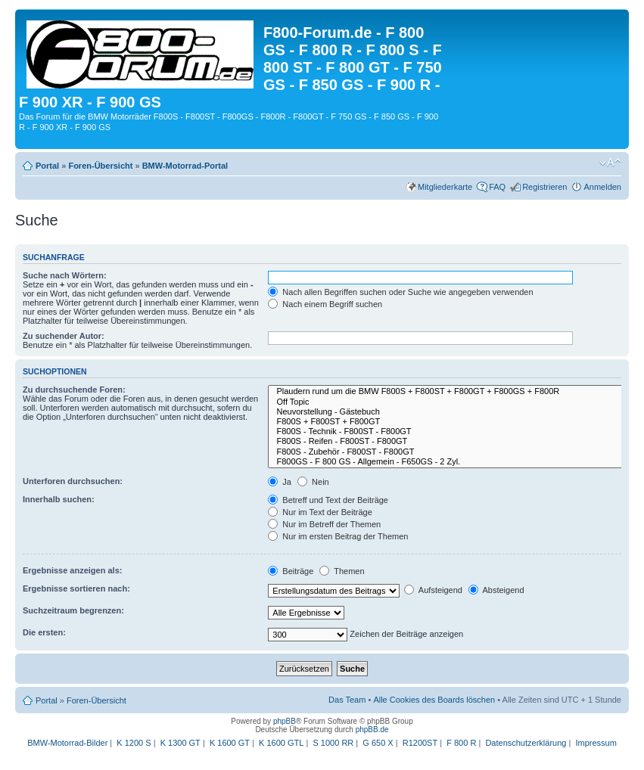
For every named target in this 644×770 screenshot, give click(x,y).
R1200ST (420, 742)
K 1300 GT (180, 742)
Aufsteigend (433, 590)
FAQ (497, 186)
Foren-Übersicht (100, 165)
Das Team (347, 699)
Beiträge (290, 571)
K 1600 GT (230, 742)
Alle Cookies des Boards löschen (434, 699)
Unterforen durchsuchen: (73, 481)
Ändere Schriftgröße (610, 162)
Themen (341, 571)
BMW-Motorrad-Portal (185, 165)
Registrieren (544, 186)
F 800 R (461, 742)
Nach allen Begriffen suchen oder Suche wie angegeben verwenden (400, 292)
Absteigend (496, 590)
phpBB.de (372, 729)
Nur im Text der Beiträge (320, 512)
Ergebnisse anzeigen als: (72, 570)
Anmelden (602, 186)
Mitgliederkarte (445, 186)
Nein (313, 481)
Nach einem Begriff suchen (325, 304)
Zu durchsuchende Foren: (74, 389)
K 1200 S (134, 742)
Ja (279, 481)
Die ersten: (44, 632)
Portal (47, 165)
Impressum (595, 742)
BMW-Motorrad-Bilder (67, 742)
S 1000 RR (333, 742)
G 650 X (377, 742)
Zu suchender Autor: (63, 335)
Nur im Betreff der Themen (324, 524)
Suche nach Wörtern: (65, 275)
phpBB (284, 721)
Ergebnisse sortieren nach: (76, 588)
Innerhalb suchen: (59, 499)
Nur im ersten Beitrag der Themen (338, 536)
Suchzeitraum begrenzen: (73, 610)
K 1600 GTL (281, 742)
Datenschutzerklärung (525, 742)
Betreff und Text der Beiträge (328, 500)
